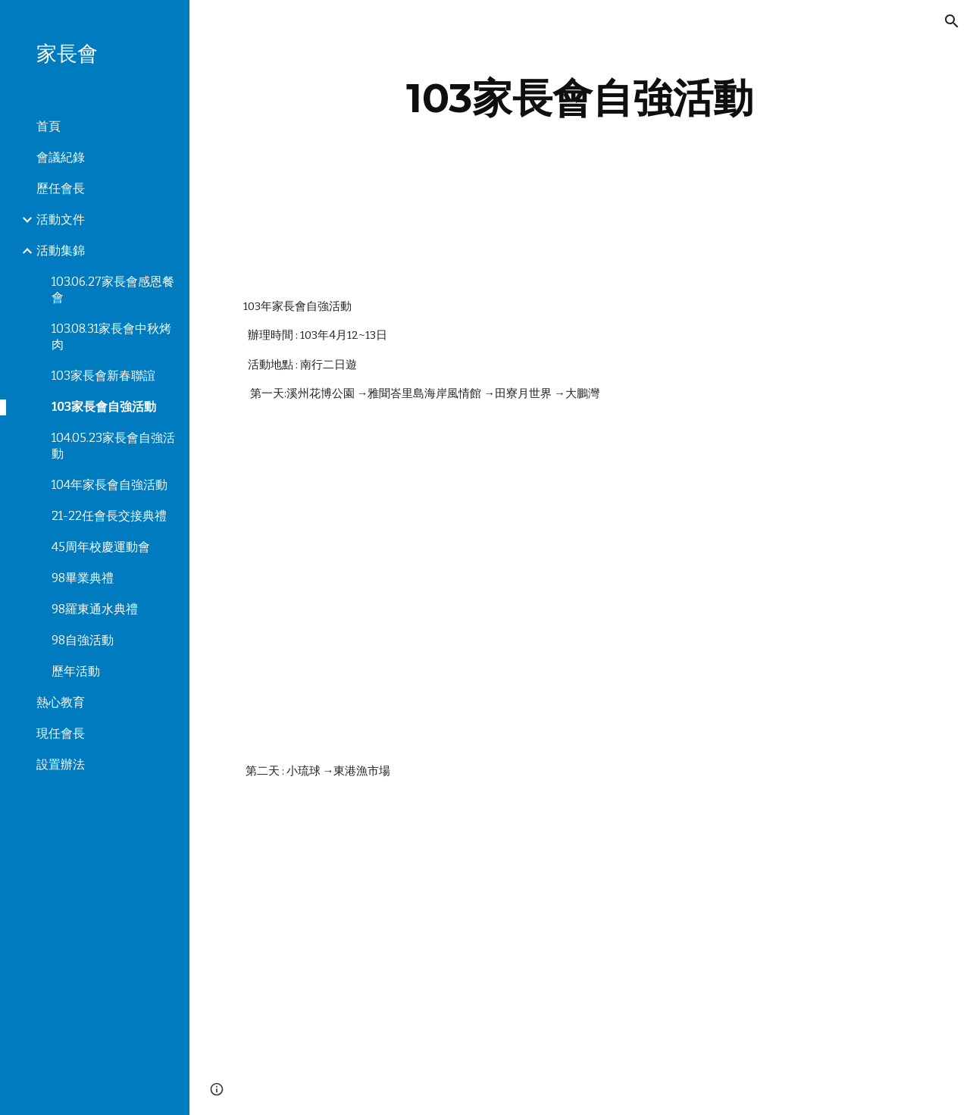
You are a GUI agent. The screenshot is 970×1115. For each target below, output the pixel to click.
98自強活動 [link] (83, 640)
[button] (952, 21)
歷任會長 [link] (60, 188)
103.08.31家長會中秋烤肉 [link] (111, 336)
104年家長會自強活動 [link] (109, 485)
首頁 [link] (48, 126)
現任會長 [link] (60, 733)
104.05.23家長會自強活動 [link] (113, 446)
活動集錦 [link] (60, 250)
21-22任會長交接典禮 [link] (109, 516)
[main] (580, 98)
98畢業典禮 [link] (83, 578)
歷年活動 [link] (76, 671)
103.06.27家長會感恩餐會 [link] (113, 289)
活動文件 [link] (60, 219)
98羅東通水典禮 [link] (95, 609)
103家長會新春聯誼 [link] (103, 375)
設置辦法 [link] (60, 764)
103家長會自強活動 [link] (104, 406)
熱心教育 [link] (60, 702)
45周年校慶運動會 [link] (101, 547)
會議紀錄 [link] (60, 157)
